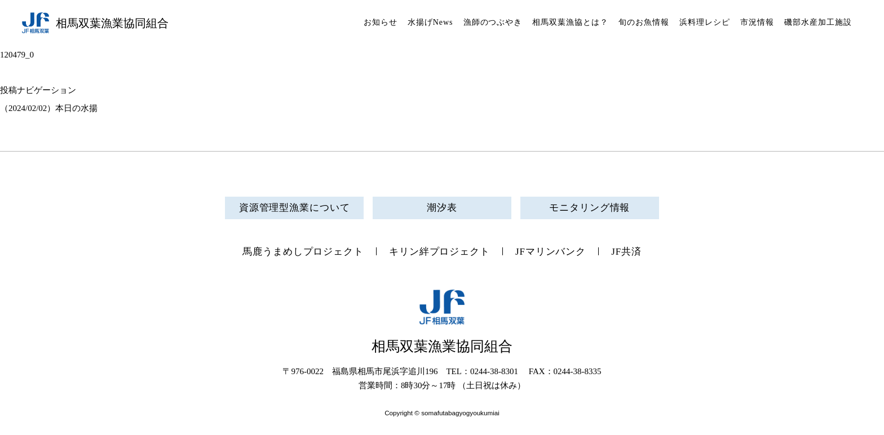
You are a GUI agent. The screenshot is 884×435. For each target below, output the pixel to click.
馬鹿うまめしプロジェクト (303, 251)
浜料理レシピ (704, 22)
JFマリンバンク (550, 251)
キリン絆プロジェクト (439, 251)
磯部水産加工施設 (818, 22)
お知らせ (380, 22)
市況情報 (757, 22)
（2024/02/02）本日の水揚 (49, 108)
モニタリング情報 (589, 207)
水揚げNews (430, 22)
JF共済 (626, 251)
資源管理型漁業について (294, 207)
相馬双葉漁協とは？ (570, 22)
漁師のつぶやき (493, 22)
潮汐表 (442, 207)
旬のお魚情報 (643, 22)
